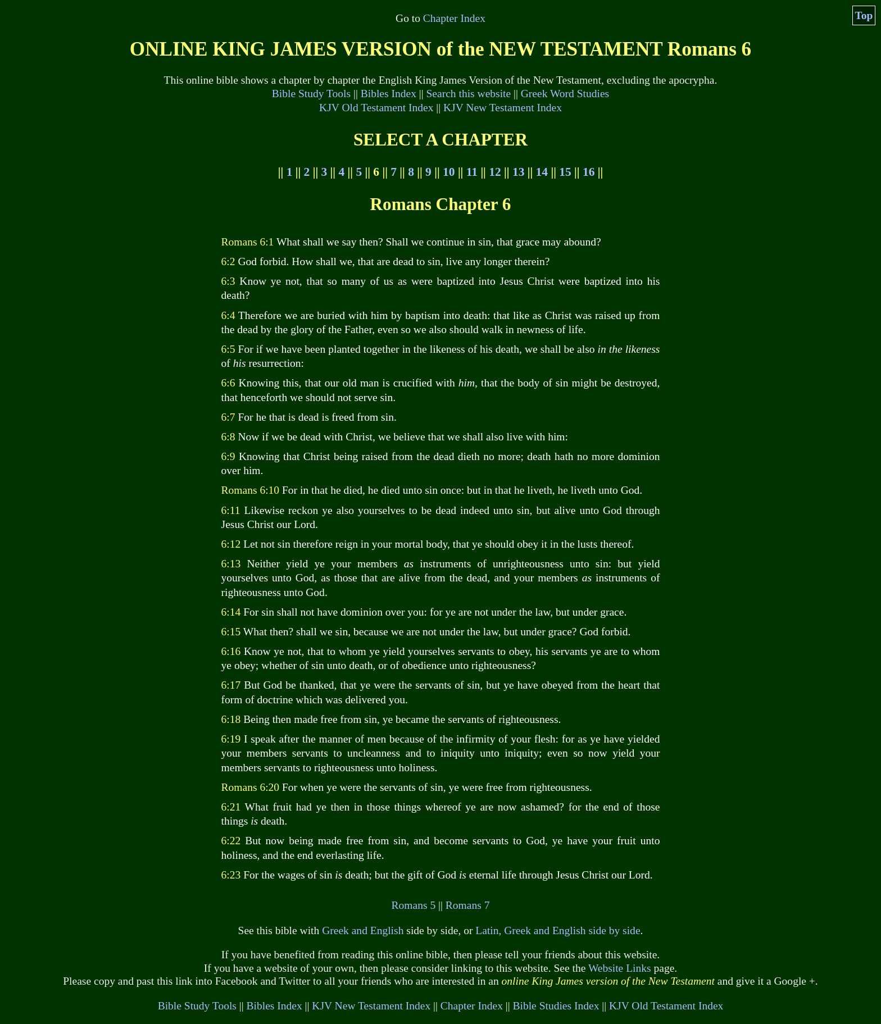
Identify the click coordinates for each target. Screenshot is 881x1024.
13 (518, 172)
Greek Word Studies (565, 93)
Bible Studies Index (555, 1006)
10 (449, 172)
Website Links (619, 968)
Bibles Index (388, 93)
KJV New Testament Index (502, 107)
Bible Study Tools (311, 93)
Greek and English (362, 930)
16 (588, 172)
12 (495, 172)
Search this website (468, 93)
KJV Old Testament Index (376, 107)
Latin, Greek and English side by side (557, 930)
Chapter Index (454, 18)
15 (565, 172)
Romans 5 (414, 905)
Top (864, 15)
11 (472, 172)
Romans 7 (468, 905)
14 (542, 172)
